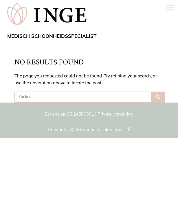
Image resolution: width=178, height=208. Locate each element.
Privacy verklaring (115, 114)
